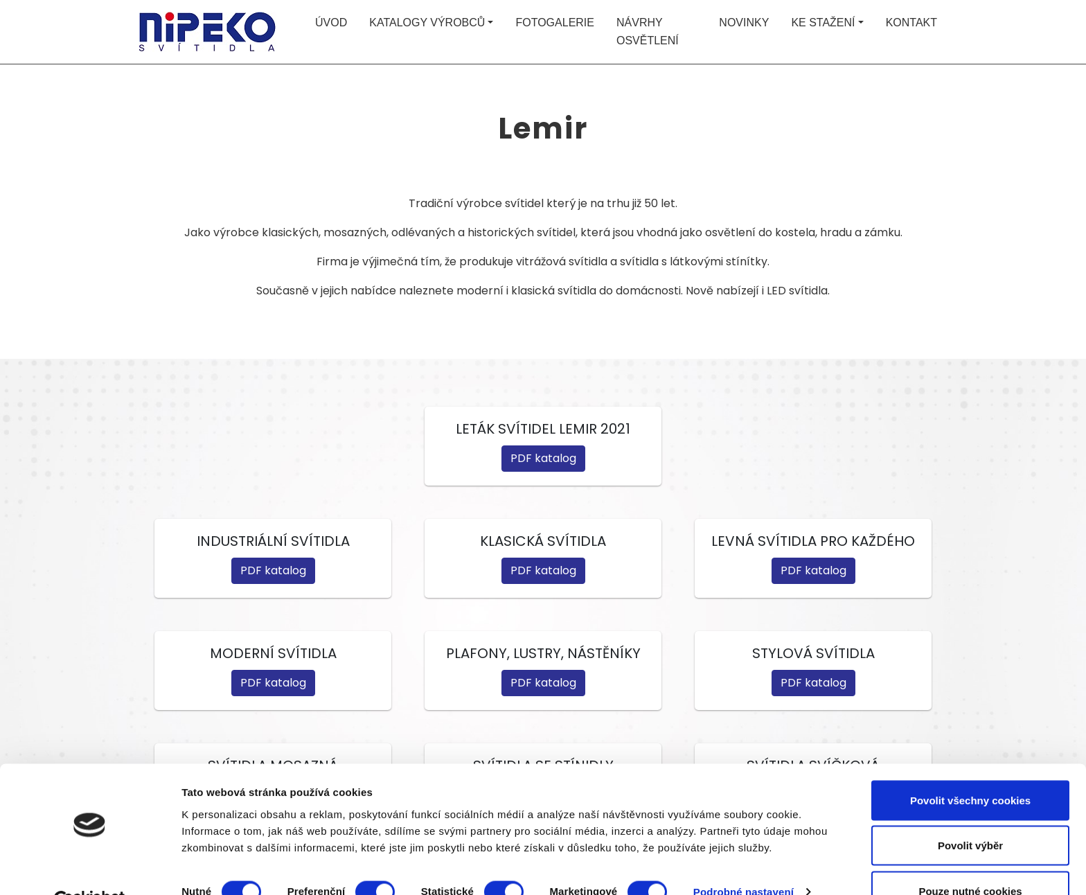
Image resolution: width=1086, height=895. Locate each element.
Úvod (331, 22)
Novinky (744, 22)
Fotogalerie (554, 22)
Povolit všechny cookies (970, 767)
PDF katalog (543, 458)
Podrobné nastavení (743, 859)
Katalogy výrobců (427, 22)
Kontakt (911, 22)
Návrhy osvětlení (647, 31)
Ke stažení (823, 22)
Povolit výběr (970, 813)
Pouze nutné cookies (970, 858)
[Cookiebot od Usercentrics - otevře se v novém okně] (89, 868)
